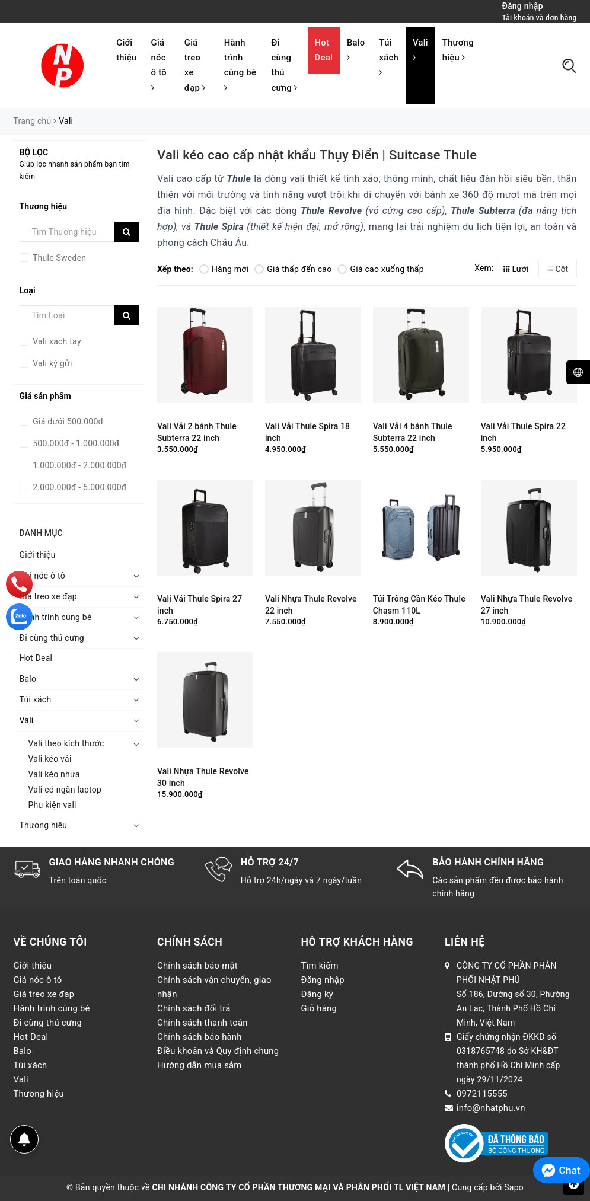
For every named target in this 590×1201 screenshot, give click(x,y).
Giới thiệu (126, 50)
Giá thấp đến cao (292, 269)
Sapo (514, 1187)
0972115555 (482, 1093)
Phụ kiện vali (52, 805)
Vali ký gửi (51, 363)
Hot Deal (324, 50)
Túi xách (388, 57)
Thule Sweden (59, 258)
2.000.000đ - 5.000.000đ (79, 487)
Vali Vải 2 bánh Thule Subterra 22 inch (197, 432)
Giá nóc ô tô (159, 64)
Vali (420, 49)
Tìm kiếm (320, 965)
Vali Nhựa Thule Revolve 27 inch (527, 604)
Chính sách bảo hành (199, 1036)
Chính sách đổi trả (194, 1008)
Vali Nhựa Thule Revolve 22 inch (311, 604)
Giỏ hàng (319, 1008)
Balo (356, 49)
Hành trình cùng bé (240, 64)
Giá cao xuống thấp (380, 269)
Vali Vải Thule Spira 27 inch (199, 604)
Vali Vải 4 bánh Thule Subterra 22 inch (412, 432)
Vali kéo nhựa (54, 774)
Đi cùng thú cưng (284, 65)
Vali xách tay (56, 341)
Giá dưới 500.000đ (67, 421)
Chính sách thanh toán (202, 1022)
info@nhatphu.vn (491, 1108)
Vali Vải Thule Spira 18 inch (307, 432)
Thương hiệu (458, 50)
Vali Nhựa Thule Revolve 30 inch (203, 777)
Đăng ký (317, 994)
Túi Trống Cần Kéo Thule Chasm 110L (419, 604)
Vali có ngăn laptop (65, 789)
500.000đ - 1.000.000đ (75, 443)
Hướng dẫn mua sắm (199, 1065)
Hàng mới (223, 269)
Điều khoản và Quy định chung (218, 1051)
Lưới (515, 269)
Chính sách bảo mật (197, 965)
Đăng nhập (323, 980)
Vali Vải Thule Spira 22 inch (523, 432)
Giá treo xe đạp (194, 65)
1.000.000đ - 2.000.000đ (79, 465)
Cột (557, 269)
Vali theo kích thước (66, 743)
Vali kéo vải (50, 759)
